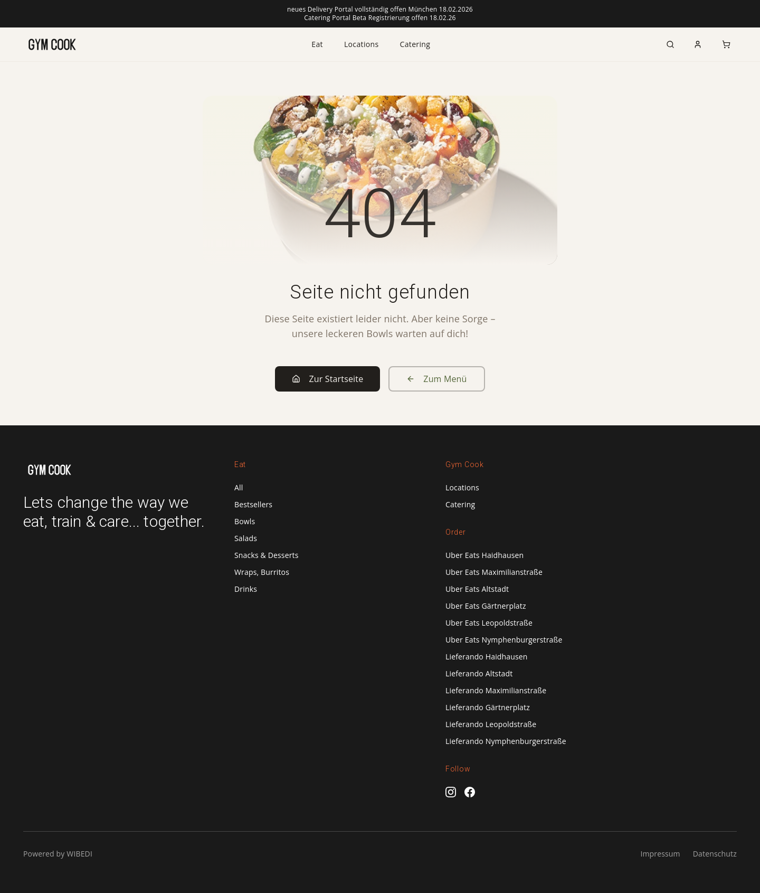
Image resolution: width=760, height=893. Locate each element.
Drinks (245, 589)
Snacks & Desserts (266, 555)
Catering (415, 44)
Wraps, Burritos (261, 572)
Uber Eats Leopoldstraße (489, 623)
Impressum (660, 854)
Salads (245, 538)
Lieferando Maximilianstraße (495, 690)
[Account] (697, 44)
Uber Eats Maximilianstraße (494, 572)
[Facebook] (469, 792)
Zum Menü (436, 379)
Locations (361, 44)
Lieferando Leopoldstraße (490, 724)
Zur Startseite (327, 379)
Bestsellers (253, 504)
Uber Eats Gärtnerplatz (485, 606)
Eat (317, 44)
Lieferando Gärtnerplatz (487, 707)
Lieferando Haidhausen (486, 657)
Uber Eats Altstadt (477, 589)
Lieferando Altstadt (478, 673)
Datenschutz (715, 854)
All (238, 487)
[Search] (670, 44)
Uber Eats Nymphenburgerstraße (503, 640)
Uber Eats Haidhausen (484, 555)
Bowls (244, 521)
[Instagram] (450, 792)
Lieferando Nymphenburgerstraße (505, 741)
